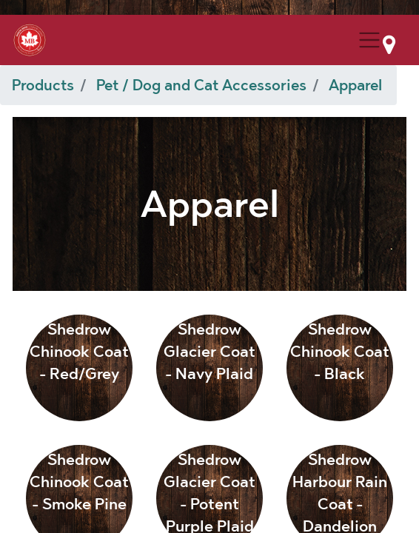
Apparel (355, 85)
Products (43, 85)
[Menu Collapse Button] (369, 40)
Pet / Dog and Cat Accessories (201, 85)
